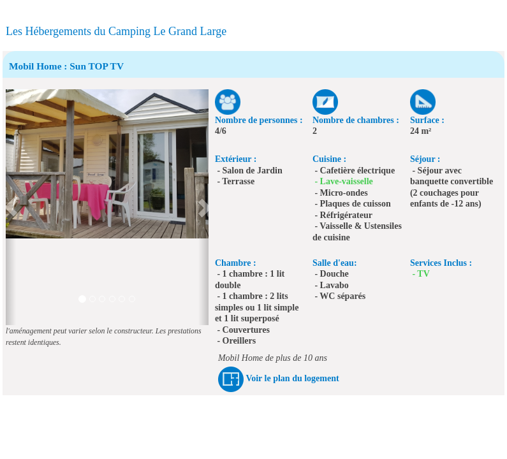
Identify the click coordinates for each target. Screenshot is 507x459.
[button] (11, 207)
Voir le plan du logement (292, 378)
